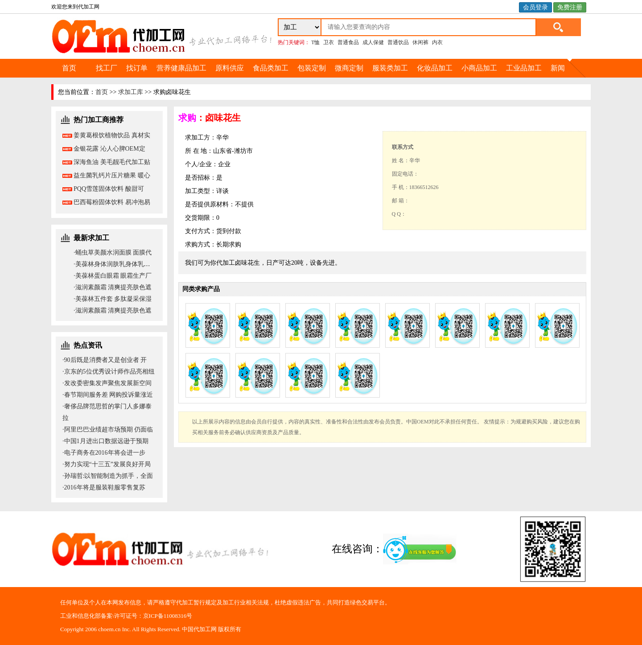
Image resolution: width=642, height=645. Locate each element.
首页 (69, 68)
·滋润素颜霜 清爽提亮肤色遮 (113, 287)
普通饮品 (398, 42)
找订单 (137, 68)
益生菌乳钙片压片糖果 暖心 (112, 175)
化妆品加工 (435, 68)
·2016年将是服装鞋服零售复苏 (103, 487)
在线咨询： (394, 549)
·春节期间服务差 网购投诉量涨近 (107, 394)
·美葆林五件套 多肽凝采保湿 (113, 299)
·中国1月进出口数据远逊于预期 (105, 441)
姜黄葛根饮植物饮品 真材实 (112, 135)
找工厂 (106, 68)
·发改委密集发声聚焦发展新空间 (107, 383)
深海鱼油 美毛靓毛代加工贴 (112, 162)
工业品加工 (524, 68)
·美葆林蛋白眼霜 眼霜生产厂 (113, 275)
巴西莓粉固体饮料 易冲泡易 (112, 202)
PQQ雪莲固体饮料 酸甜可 (109, 188)
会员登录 (535, 7)
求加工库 (130, 92)
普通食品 (348, 42)
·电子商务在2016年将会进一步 (103, 452)
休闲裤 (420, 42)
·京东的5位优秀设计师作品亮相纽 (108, 371)
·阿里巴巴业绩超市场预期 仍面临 (107, 429)
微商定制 (349, 68)
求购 (187, 118)
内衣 (437, 42)
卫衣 (328, 42)
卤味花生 (223, 118)
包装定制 (311, 68)
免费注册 (569, 7)
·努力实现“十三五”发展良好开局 (106, 464)
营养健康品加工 (181, 68)
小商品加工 (479, 68)
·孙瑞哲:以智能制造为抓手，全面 (107, 475)
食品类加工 (270, 68)
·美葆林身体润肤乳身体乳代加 (115, 264)
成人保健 (373, 42)
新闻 (558, 68)
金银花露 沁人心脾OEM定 (109, 148)
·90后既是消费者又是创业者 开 (104, 360)
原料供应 (229, 68)
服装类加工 (390, 68)
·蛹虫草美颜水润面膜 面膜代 (113, 252)
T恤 (315, 42)
